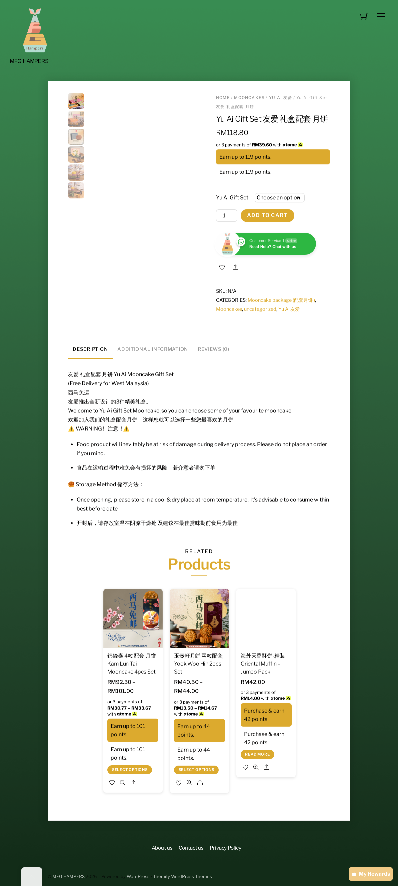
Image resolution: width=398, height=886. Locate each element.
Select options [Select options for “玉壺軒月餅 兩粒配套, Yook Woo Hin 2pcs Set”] (196, 769)
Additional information (152, 349)
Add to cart (267, 215)
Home (223, 97)
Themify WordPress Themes (182, 876)
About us (162, 848)
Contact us (191, 848)
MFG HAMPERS (68, 876)
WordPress (138, 876)
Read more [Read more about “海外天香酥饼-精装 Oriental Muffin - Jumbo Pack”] (257, 754)
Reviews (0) (213, 349)
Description (90, 349)
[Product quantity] (226, 215)
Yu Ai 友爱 (280, 97)
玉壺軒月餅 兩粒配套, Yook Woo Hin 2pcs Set (198, 664)
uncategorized (260, 309)
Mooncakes (249, 97)
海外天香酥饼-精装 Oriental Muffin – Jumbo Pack (263, 664)
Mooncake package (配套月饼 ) (281, 300)
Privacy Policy (225, 848)
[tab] (90, 349)
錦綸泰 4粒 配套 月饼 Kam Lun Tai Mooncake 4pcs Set (131, 664)
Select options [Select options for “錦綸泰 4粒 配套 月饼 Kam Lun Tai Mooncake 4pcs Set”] (130, 769)
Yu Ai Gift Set (232, 197)
